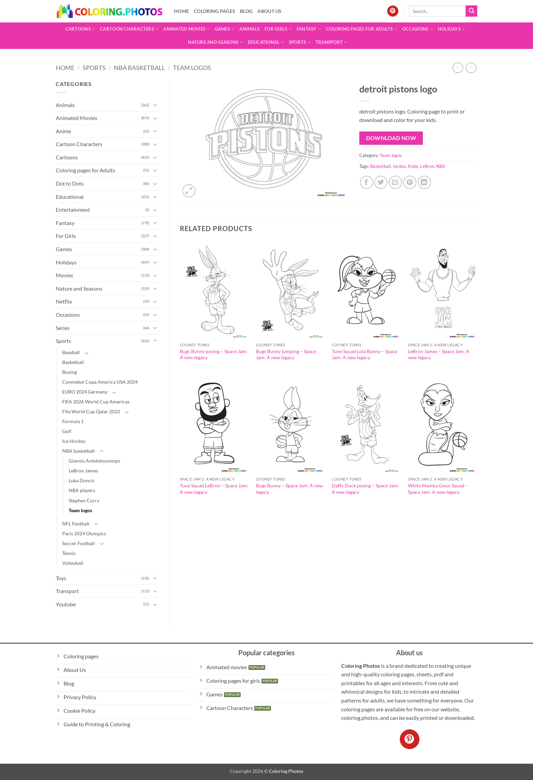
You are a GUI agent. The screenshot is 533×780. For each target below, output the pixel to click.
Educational (266, 42)
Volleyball (72, 563)
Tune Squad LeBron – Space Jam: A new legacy (214, 489)
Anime (63, 131)
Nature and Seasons (215, 42)
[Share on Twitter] (381, 182)
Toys (61, 578)
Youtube (66, 604)
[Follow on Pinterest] (392, 11)
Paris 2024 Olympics (84, 533)
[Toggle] (155, 105)
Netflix (64, 301)
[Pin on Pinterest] (409, 182)
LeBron (427, 166)
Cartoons (81, 29)
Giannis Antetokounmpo (94, 461)
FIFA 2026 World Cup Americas (96, 401)
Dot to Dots (70, 183)
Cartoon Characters (129, 29)
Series (63, 328)
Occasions (417, 29)
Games (225, 29)
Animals (249, 29)
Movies (64, 275)
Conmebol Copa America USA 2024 (100, 382)
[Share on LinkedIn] (424, 182)
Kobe (413, 166)
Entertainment (73, 209)
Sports (300, 42)
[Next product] (457, 68)
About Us (269, 11)
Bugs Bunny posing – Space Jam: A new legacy (213, 354)
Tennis (68, 553)
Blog (246, 11)
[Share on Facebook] (366, 182)
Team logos (192, 67)
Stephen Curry (84, 500)
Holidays (451, 29)
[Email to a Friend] (395, 182)
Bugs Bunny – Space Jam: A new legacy (289, 489)
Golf (66, 431)
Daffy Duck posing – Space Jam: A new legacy (365, 489)
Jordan (399, 166)
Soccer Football (78, 543)
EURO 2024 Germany (84, 392)
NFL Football (75, 523)
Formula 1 (73, 421)
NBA (440, 166)
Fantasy (309, 29)
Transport (331, 42)
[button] (188, 190)
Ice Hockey (73, 441)
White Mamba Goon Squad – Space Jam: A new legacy (438, 489)
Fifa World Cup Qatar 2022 (91, 411)
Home (181, 11)
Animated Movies (186, 29)
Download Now (391, 138)
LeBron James (83, 470)
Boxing (69, 372)
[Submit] (471, 11)
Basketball (73, 362)
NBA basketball (139, 67)
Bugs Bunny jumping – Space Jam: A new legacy (286, 354)
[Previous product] (471, 68)
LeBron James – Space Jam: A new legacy (438, 354)
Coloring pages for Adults (361, 29)
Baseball (71, 352)
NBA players (82, 490)
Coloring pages (214, 11)
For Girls (278, 29)
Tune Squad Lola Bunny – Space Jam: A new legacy (364, 354)
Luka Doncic (82, 480)
